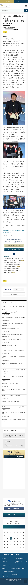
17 (7, 541)
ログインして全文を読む (14, 249)
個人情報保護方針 (20, 558)
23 (4, 544)
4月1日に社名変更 (9, 440)
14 (20, 538)
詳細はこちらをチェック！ (14, 508)
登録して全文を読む (14, 245)
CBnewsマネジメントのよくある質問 (10, 574)
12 (14, 538)
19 (14, 541)
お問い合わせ (5, 576)
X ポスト (15, 29)
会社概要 (4, 558)
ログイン (21, 1)
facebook (18, 289)
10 (7, 538)
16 (4, 541)
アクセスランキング (14, 515)
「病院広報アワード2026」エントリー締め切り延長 (14, 435)
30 (17, 532)
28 (20, 544)
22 (23, 541)
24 (7, 544)
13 (17, 538)
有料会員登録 (7, 1)
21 (20, 541)
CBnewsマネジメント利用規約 (21, 562)
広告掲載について (6, 565)
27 (7, 532)
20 (17, 541)
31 (20, 532)
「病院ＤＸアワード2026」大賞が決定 (14, 445)
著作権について (5, 561)
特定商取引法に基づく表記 (8, 571)
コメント (8, 289)
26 (4, 532)
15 (23, 538)
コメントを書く (14, 294)
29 (14, 532)
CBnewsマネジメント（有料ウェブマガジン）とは (13, 568)
